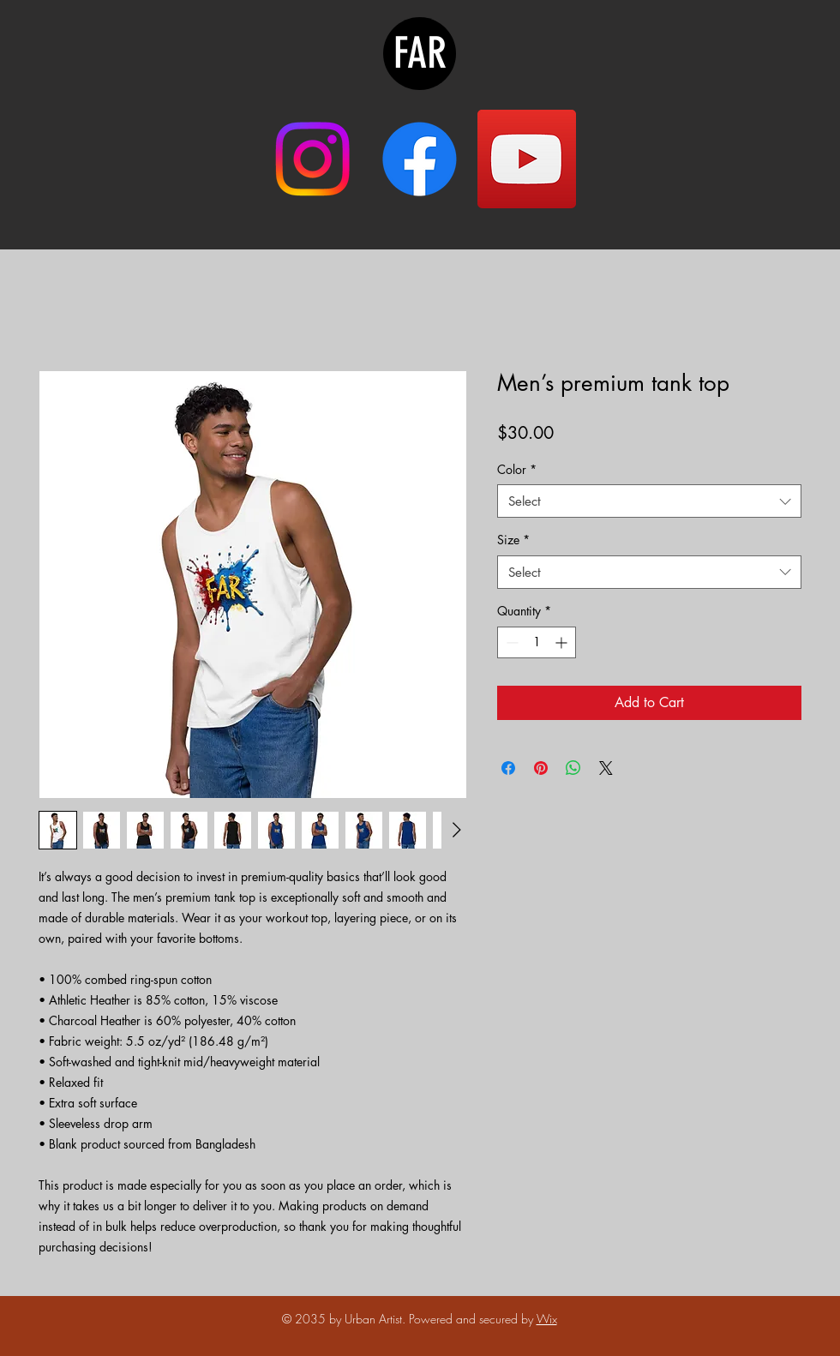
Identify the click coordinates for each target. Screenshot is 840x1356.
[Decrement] (510, 642)
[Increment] (562, 642)
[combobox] (649, 501)
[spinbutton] (536, 642)
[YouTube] (526, 159)
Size (513, 539)
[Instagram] (312, 159)
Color (517, 469)
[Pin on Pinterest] (541, 768)
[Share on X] (606, 768)
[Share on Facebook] (508, 768)
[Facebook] (419, 159)
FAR (420, 53)
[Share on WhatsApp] (573, 768)
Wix (547, 1319)
